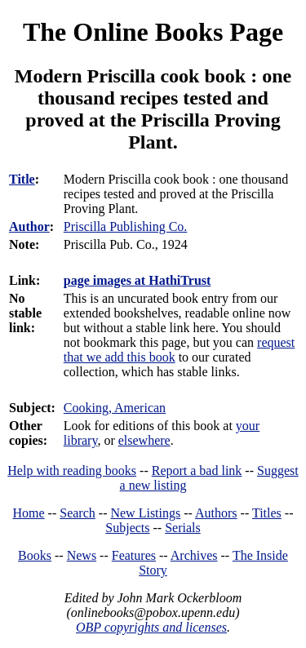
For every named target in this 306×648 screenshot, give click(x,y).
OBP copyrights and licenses (151, 627)
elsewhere (144, 440)
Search (77, 513)
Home (29, 513)
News (81, 555)
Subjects (127, 528)
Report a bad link (197, 470)
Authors (216, 513)
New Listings (145, 513)
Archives (194, 555)
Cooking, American (115, 408)
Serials (183, 528)
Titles (267, 513)
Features (134, 555)
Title (22, 179)
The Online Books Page (153, 32)
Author (29, 226)
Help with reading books (71, 470)
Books (34, 555)
